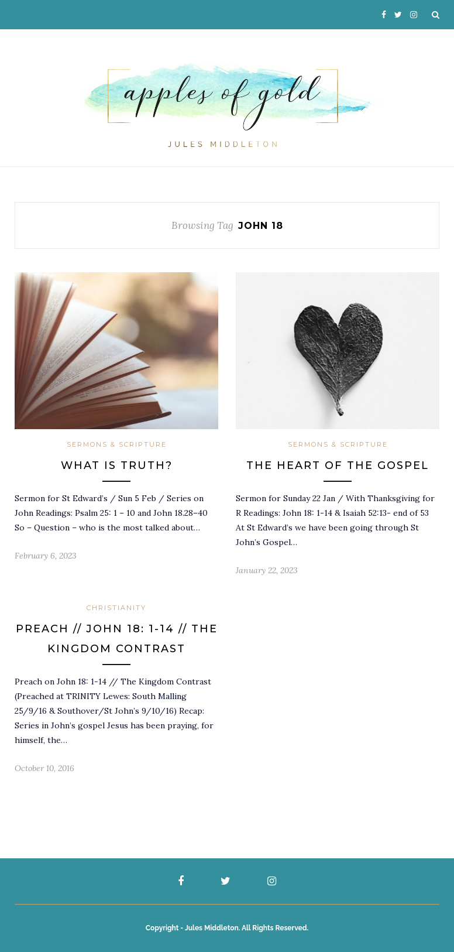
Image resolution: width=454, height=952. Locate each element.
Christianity (116, 608)
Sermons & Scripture (117, 444)
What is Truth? (117, 465)
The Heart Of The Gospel (337, 465)
